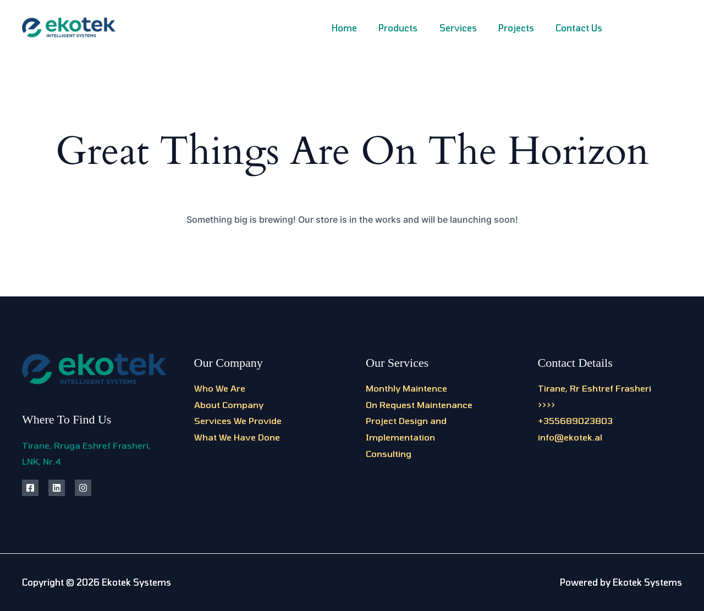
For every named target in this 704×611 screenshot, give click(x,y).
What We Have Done (237, 437)
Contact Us (581, 28)
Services (468, 28)
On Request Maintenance (419, 404)
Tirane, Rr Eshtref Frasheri (594, 388)
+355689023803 (575, 420)
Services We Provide (238, 420)
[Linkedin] (678, 29)
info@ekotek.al (570, 437)
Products (412, 28)
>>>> (547, 404)
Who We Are (219, 388)
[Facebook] (628, 29)
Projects (522, 28)
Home (362, 28)
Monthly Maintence (406, 388)
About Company (228, 404)
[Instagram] (653, 29)
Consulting (388, 453)
